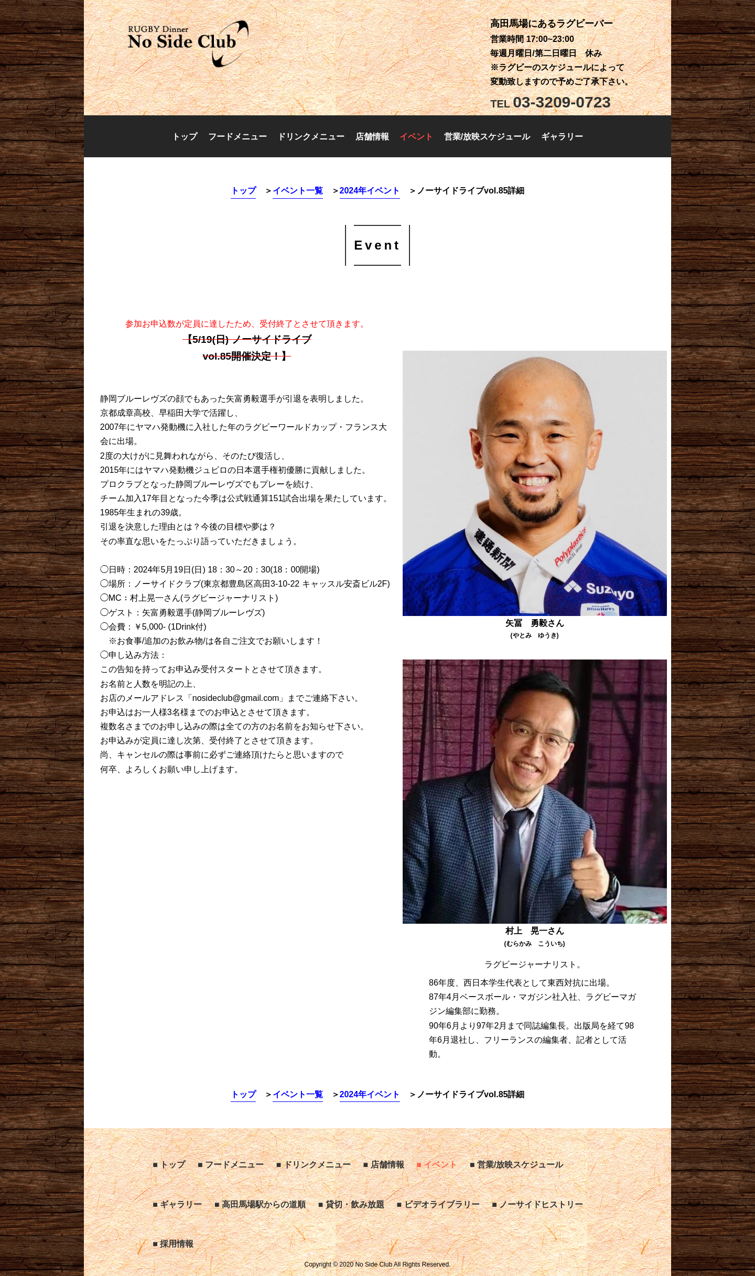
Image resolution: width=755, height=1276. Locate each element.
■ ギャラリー (177, 1204)
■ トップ (169, 1164)
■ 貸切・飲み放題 (351, 1204)
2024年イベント (370, 190)
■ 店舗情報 (383, 1164)
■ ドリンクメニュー (313, 1164)
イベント (416, 136)
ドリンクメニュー (310, 136)
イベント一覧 (298, 190)
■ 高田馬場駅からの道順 (260, 1204)
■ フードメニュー (231, 1164)
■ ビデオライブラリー (437, 1204)
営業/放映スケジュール (487, 136)
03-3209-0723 (550, 102)
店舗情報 (372, 136)
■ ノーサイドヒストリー (537, 1204)
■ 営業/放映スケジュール (517, 1164)
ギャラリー (562, 136)
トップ (184, 136)
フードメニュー (237, 136)
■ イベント (436, 1164)
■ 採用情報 (173, 1243)
